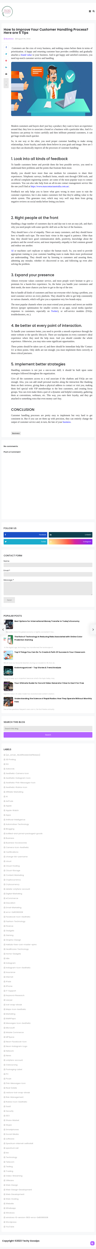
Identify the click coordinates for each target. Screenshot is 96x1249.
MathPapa (11, 1020)
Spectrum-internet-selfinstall (19, 1145)
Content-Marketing (15, 877)
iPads (8, 983)
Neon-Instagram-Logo (16, 1048)
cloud (8, 863)
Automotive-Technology (17, 826)
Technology (11, 1159)
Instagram (11, 965)
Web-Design (12, 1187)
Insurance (10, 974)
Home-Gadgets (13, 956)
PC (7, 1076)
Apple (9, 808)
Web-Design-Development (19, 1191)
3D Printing (11, 761)
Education (10, 905)
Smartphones (12, 1131)
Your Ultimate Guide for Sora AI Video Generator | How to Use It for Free (49, 685)
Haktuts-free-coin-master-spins (21, 946)
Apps (8, 817)
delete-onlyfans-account (18, 891)
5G (7, 766)
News (8, 1057)
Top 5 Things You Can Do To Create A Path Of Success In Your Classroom (49, 654)
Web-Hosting (12, 1201)
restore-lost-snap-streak (18, 1094)
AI (7, 798)
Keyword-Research (15, 997)
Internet (9, 979)
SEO (8, 1117)
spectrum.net (12, 1150)
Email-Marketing (13, 909)
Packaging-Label (14, 1071)
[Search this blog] (48, 731)
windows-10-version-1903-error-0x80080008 (27, 1219)
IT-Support (11, 993)
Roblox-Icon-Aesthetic (16, 1104)
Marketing (10, 1016)
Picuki (8, 1080)
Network (10, 1053)
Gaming (9, 937)
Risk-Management (14, 1099)
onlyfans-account (14, 1062)
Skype (9, 1127)
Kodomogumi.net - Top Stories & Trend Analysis (37, 670)
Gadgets (10, 932)
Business (10, 840)
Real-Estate (11, 1090)
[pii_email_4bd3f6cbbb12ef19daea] (23, 757)
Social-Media (12, 1136)
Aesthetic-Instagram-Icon (18, 780)
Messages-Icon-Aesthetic (18, 1025)
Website (10, 1205)
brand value (26, 55)
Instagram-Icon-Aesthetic (18, 969)
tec (7, 1154)
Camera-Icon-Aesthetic (17, 849)
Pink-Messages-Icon (16, 1085)
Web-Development (15, 1196)
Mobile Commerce (15, 1034)
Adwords (10, 771)
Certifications (12, 854)
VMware (10, 1182)
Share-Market (12, 1122)
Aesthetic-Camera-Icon (17, 775)
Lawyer (9, 1002)
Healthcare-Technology (17, 951)
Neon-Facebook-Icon (16, 1043)
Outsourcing (11, 1067)
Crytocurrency (12, 886)
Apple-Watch (12, 812)
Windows (10, 1215)
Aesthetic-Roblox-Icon (16, 789)
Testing (9, 1168)
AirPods (9, 803)
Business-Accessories (16, 845)
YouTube (10, 1228)
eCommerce (12, 900)
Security (9, 1113)
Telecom (10, 1164)
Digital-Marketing (14, 895)
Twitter (54, 311)
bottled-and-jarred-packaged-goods (24, 835)
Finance (9, 928)
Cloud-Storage (13, 872)
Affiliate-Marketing (14, 794)
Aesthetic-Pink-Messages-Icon (20, 784)
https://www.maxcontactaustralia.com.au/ (50, 186)
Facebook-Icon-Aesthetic (18, 919)
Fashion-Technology (15, 923)
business (67, 422)
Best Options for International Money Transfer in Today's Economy (46, 623)
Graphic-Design (13, 942)
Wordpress (11, 1224)
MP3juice (10, 1039)
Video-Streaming (14, 1178)
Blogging (10, 831)
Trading (9, 1173)
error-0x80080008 (14, 914)
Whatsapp (11, 1210)
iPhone (9, 988)
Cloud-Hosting (13, 868)
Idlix (7, 960)
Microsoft (10, 1030)
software (10, 1141)
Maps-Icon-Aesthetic (16, 1011)
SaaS (8, 1108)
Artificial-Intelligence (15, 821)
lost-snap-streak (14, 1006)
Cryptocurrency (13, 882)
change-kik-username (17, 858)
